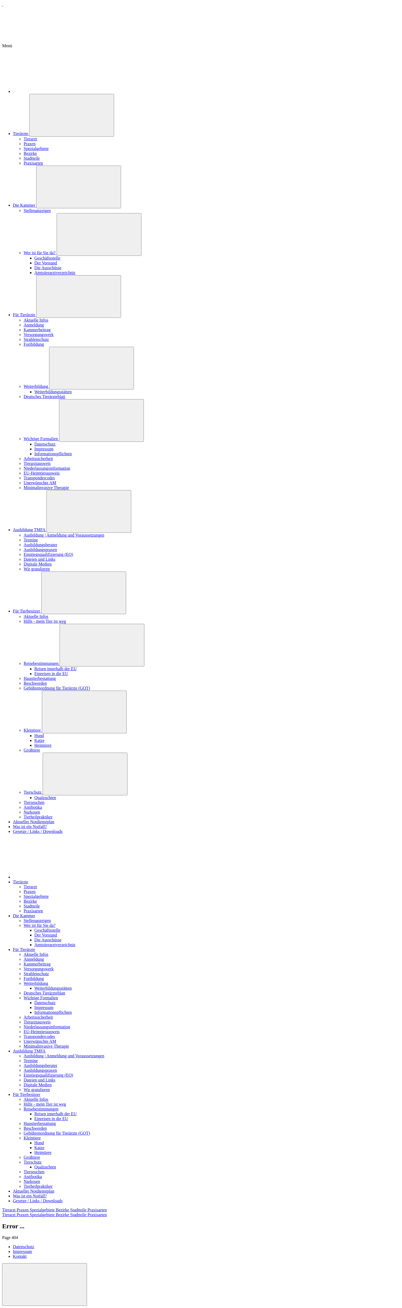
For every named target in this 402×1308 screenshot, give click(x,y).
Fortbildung (34, 344)
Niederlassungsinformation (47, 468)
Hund (39, 735)
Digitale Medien (38, 564)
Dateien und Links (39, 559)
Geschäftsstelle (47, 258)
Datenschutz (45, 444)
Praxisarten (33, 163)
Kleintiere (33, 730)
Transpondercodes (39, 478)
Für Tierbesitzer (27, 611)
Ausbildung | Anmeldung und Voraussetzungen (64, 535)
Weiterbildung (36, 386)
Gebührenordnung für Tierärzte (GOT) (57, 688)
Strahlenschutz (36, 339)
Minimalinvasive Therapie (46, 487)
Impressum (43, 449)
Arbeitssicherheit (38, 458)
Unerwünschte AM (40, 482)
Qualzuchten (45, 797)
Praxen (29, 143)
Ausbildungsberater (40, 544)
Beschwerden (35, 683)
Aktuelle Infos (36, 320)
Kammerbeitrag (37, 329)
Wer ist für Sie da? (40, 252)
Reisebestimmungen (42, 663)
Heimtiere (43, 745)
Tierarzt (30, 139)
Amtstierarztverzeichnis (54, 272)
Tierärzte (21, 133)
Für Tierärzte (24, 314)
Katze (39, 740)
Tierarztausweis (37, 463)
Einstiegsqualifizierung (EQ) (48, 554)
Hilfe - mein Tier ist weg (45, 621)
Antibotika (33, 807)
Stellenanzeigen (37, 210)
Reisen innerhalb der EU (55, 668)
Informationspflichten (53, 453)
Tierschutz (33, 792)
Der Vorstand (45, 263)
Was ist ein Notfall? (30, 826)
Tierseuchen (34, 802)
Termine (31, 540)
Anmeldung (34, 325)
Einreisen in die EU (51, 673)
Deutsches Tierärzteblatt (44, 396)
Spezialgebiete (36, 148)
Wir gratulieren (37, 569)
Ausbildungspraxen (40, 549)
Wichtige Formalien (41, 438)
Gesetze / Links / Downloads (38, 831)
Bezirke (30, 153)
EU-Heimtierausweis (42, 473)
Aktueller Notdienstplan (33, 821)
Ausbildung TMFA (29, 529)
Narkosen (32, 812)
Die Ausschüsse (47, 267)
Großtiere (32, 750)
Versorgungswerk (39, 334)
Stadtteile (32, 158)
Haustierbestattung (40, 678)
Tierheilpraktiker (38, 817)
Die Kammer (24, 205)
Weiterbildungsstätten (53, 391)
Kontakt (20, 1256)
